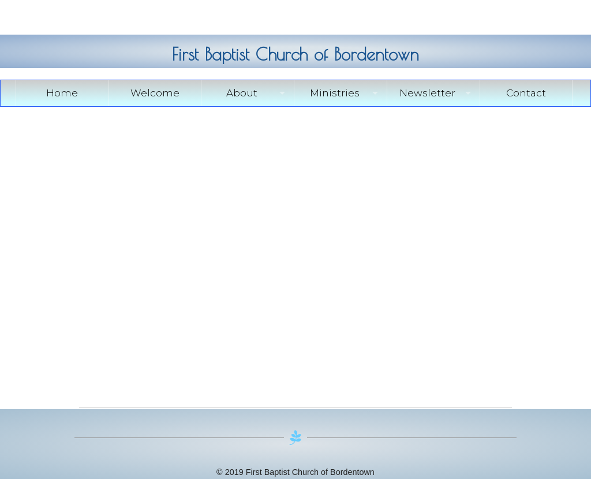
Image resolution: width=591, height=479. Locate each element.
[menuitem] (62, 93)
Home (62, 93)
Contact (526, 93)
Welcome (154, 93)
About (241, 93)
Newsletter (427, 93)
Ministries (335, 93)
